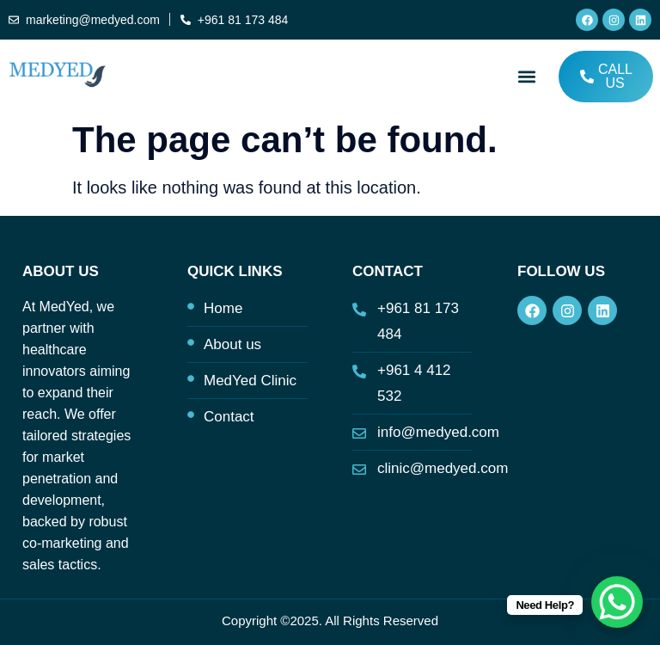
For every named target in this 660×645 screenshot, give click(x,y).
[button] (527, 76)
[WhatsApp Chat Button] (617, 602)
